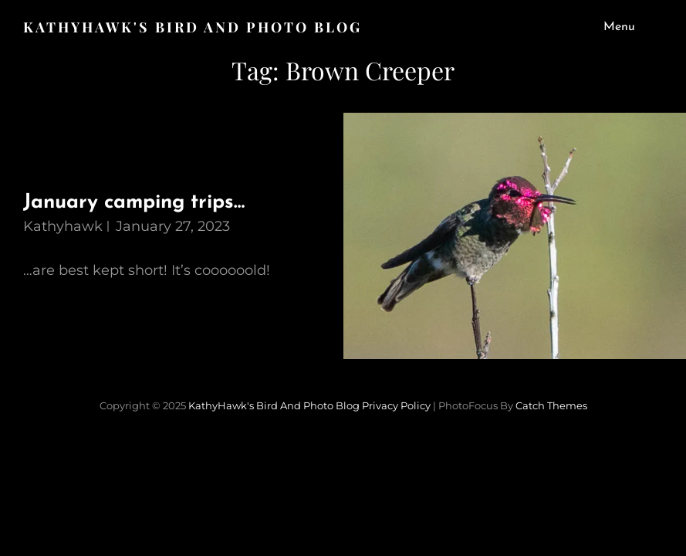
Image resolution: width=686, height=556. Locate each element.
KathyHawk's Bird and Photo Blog (192, 27)
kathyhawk (63, 226)
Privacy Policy (396, 405)
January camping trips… (134, 202)
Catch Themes (551, 405)
